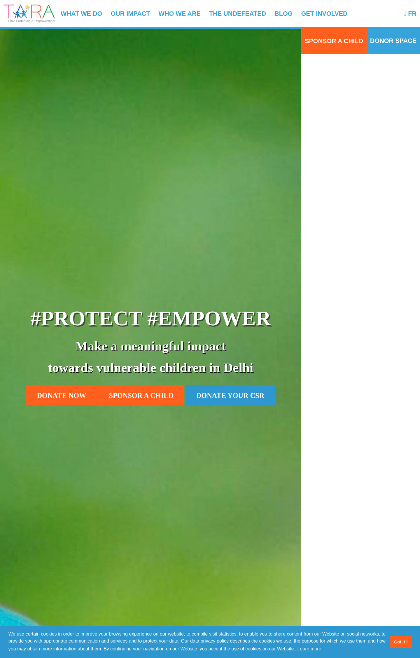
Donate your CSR (230, 395)
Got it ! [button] (400, 642)
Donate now (61, 395)
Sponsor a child (334, 40)
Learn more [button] (309, 648)
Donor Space (393, 40)
